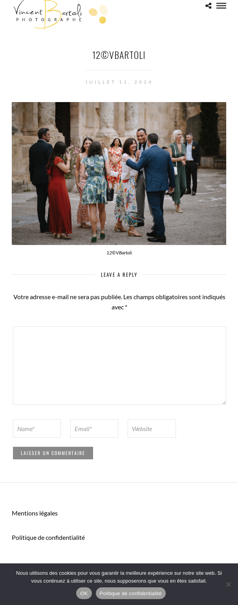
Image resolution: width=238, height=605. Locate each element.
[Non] (228, 584)
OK (84, 593)
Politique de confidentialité (48, 537)
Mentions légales (35, 513)
